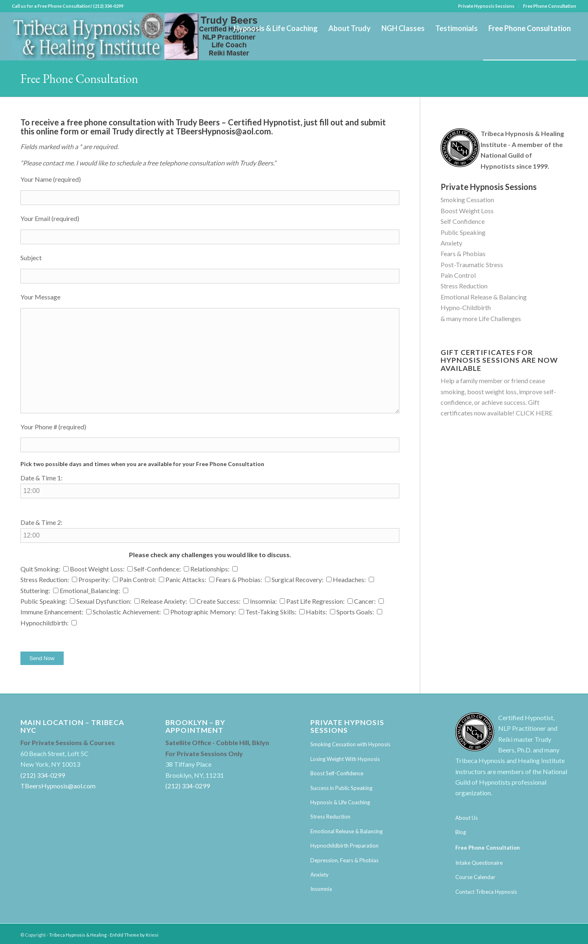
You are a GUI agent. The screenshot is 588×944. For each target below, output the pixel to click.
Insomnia (321, 889)
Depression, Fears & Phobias (344, 860)
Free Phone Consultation (549, 6)
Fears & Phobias (463, 253)
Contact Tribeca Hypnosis (486, 891)
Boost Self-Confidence (336, 773)
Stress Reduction (464, 286)
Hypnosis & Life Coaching (340, 802)
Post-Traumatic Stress (472, 264)
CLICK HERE (534, 413)
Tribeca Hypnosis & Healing (78, 934)
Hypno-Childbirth (466, 307)
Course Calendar (475, 877)
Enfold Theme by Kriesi (134, 934)
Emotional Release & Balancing (484, 297)
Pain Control (458, 275)
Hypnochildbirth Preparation (344, 845)
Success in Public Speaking (341, 788)
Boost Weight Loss (467, 210)
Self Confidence (463, 221)
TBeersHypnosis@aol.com (223, 131)
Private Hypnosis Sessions (486, 6)
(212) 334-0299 (42, 775)
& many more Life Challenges (481, 318)
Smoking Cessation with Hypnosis (350, 744)
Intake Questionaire (479, 862)
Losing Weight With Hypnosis (345, 759)
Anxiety (451, 243)
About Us (466, 818)
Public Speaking (463, 232)
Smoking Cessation (467, 199)
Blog (460, 832)
